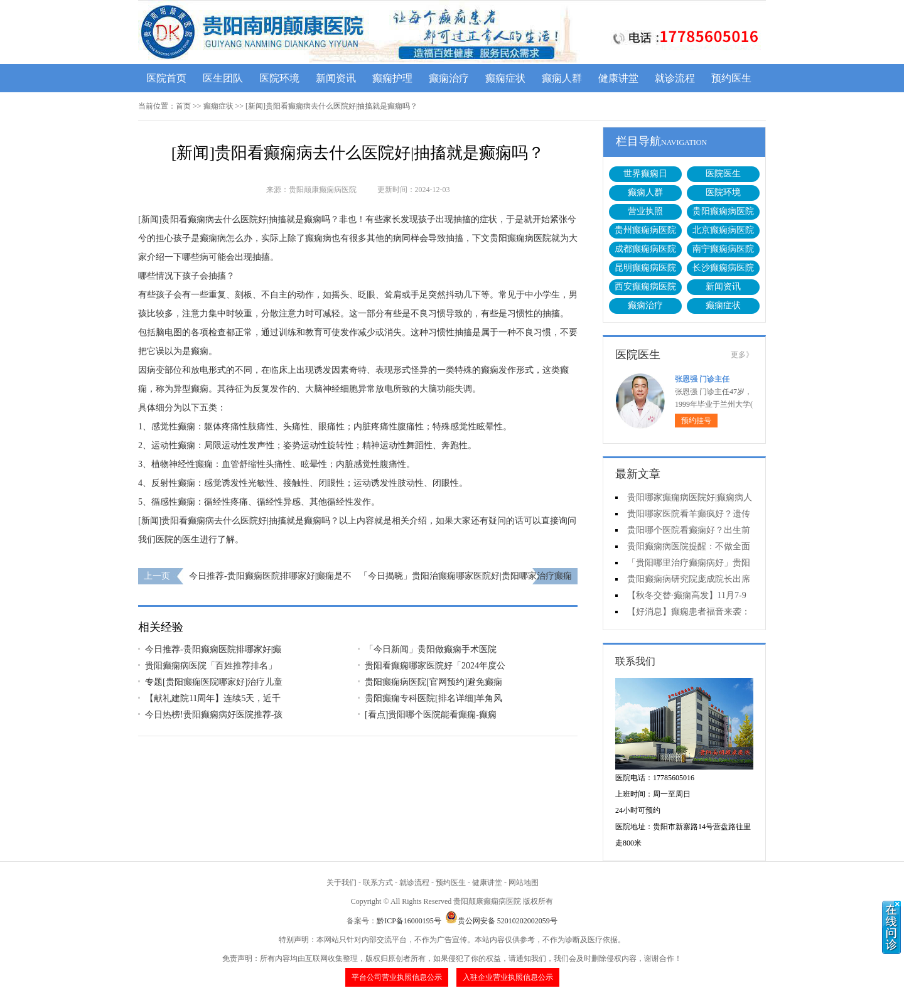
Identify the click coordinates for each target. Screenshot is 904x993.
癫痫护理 (392, 78)
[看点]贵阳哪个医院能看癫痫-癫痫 (431, 714)
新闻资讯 (336, 78)
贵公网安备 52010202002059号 (501, 920)
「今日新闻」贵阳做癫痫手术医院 (431, 649)
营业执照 (645, 211)
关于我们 (341, 882)
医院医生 (723, 173)
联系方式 (378, 882)
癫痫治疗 (449, 78)
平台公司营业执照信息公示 (397, 977)
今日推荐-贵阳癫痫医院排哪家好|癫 (213, 649)
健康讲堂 (618, 78)
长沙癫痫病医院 (723, 267)
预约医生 (731, 78)
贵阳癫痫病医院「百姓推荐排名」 (211, 665)
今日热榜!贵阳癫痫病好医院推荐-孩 (213, 714)
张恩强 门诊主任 (702, 379)
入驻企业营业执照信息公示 (508, 977)
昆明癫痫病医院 (645, 267)
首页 (183, 106)
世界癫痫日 (645, 173)
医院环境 (279, 78)
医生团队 (223, 78)
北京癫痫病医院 (723, 230)
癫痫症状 (505, 78)
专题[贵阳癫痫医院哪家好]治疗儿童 (213, 682)
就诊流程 (675, 78)
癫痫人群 (562, 78)
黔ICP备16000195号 (409, 920)
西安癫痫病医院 (645, 286)
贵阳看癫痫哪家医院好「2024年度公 (435, 665)
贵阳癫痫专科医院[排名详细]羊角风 (433, 698)
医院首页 (166, 78)
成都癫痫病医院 (645, 249)
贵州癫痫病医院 (645, 230)
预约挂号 (696, 420)
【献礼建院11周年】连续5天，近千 (213, 698)
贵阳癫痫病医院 (723, 211)
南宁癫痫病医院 (723, 249)
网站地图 (523, 882)
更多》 (742, 354)
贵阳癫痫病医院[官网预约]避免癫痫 (433, 682)
